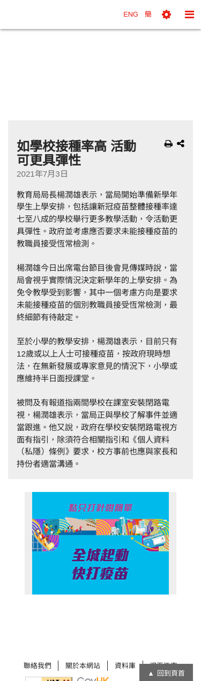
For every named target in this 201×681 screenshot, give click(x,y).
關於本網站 (82, 666)
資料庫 (125, 666)
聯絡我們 (37, 666)
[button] (166, 14)
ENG (130, 14)
